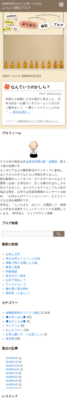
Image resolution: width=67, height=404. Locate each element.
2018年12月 (12, 365)
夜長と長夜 (13, 267)
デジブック (13, 325)
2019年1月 (12, 361)
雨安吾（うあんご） (18, 293)
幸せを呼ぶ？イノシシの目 (23, 258)
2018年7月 (12, 373)
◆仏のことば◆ (16, 321)
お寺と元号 (13, 254)
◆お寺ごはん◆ (16, 317)
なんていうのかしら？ (30, 87)
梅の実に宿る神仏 (17, 288)
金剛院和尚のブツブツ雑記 (30, 121)
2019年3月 (12, 358)
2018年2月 (12, 388)
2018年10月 (12, 369)
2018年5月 (12, 380)
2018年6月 (12, 376)
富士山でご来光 (16, 275)
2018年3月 (12, 384)
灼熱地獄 (11, 271)
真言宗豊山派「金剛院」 (44, 161)
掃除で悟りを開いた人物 (21, 262)
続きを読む (22, 111)
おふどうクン (14, 329)
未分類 (10, 338)
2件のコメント (52, 121)
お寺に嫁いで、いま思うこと (24, 334)
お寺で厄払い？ (16, 280)
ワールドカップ (16, 284)
